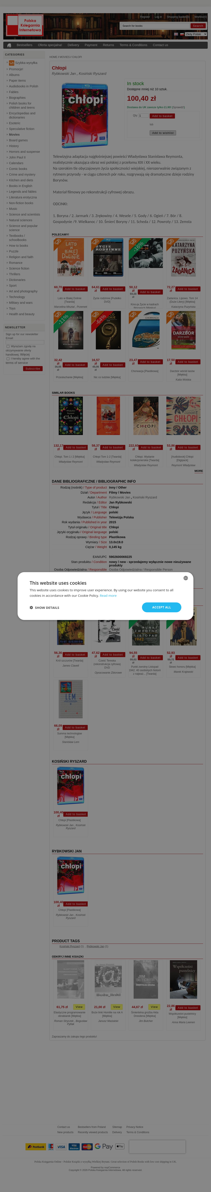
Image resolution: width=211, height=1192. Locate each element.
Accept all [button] (161, 607)
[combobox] (186, 578)
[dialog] (105, 596)
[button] (44, 607)
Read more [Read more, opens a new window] (108, 595)
